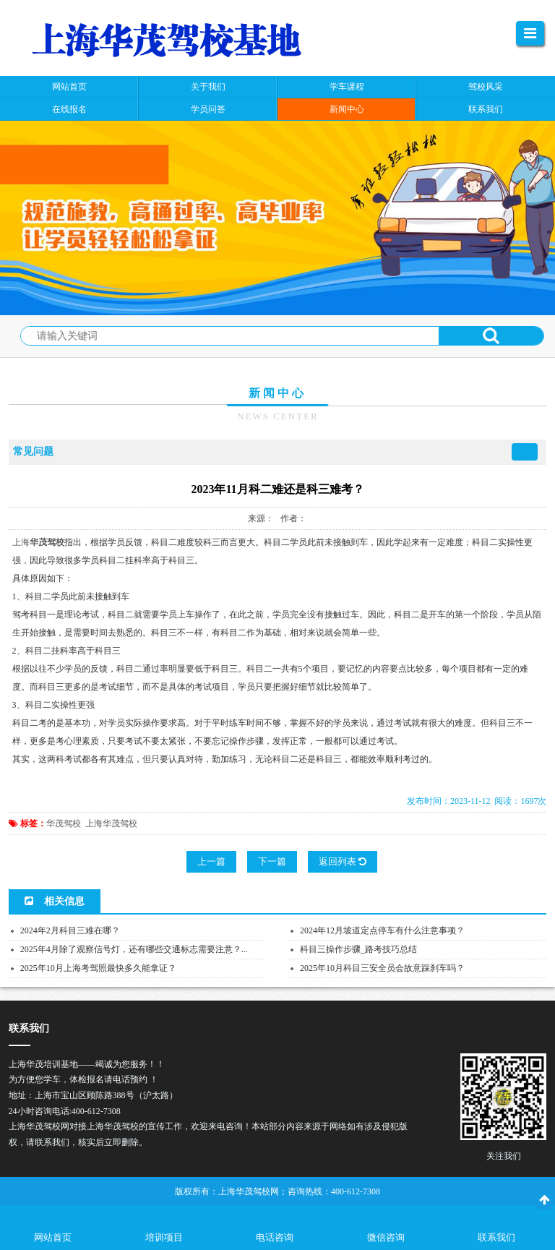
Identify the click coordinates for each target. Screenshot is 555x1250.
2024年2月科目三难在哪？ (70, 930)
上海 (21, 542)
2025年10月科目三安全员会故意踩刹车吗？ (382, 968)
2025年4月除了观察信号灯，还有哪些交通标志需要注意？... (134, 949)
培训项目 (164, 1237)
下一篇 (272, 861)
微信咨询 (386, 1237)
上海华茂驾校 (111, 823)
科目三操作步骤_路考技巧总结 (358, 949)
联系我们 (496, 1237)
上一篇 (211, 861)
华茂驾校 (63, 823)
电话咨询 (274, 1237)
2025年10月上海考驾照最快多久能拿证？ (98, 968)
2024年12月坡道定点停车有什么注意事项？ (382, 930)
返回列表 (342, 861)
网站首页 (53, 1237)
